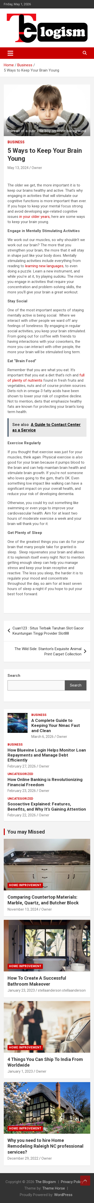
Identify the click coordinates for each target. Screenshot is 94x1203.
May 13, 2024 (18, 168)
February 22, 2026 (22, 815)
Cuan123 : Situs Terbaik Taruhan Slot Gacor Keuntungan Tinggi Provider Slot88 (48, 631)
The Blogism (45, 1182)
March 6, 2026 (42, 737)
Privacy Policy (72, 1182)
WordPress (63, 1195)
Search (75, 685)
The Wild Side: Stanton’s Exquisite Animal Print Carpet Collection (48, 651)
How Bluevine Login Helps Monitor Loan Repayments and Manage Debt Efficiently (47, 755)
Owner (37, 168)
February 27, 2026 (22, 766)
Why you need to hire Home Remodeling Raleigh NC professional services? (45, 1146)
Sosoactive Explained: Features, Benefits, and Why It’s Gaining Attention (47, 806)
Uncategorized (20, 774)
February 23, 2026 (22, 791)
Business (16, 142)
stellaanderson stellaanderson (62, 990)
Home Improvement (25, 885)
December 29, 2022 (23, 1158)
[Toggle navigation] (10, 53)
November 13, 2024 (23, 909)
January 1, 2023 (20, 1071)
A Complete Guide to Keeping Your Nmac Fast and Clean (55, 725)
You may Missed (26, 832)
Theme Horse (53, 1188)
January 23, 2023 (21, 990)
